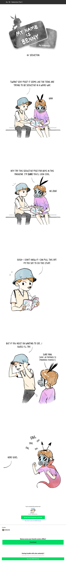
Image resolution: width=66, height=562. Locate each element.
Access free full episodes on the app (33, 517)
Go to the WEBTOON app (33, 558)
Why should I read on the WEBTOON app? (33, 520)
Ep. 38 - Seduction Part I (14, 2)
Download (33, 542)
